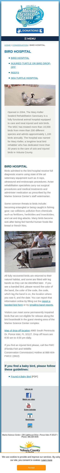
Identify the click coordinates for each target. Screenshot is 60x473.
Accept (31, 467)
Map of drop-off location (17, 330)
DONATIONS (29, 31)
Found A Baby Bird (21, 376)
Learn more (46, 460)
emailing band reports (41, 304)
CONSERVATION (20, 45)
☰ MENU (30, 38)
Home (7, 45)
